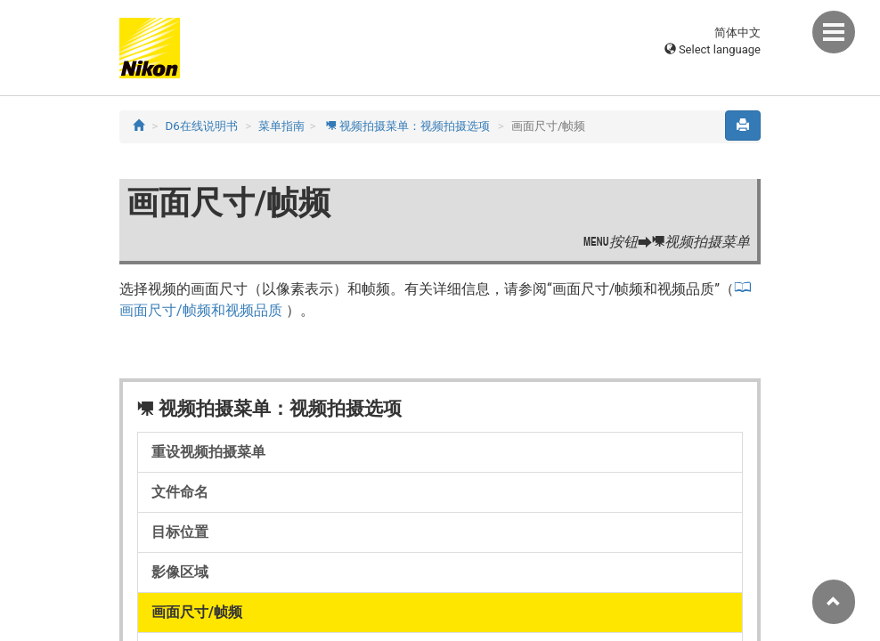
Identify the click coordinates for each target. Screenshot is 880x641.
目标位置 (179, 531)
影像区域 (179, 572)
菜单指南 (281, 126)
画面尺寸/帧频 (196, 612)
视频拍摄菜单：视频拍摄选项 (408, 126)
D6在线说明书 (202, 126)
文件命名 (179, 491)
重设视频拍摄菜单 (208, 451)
